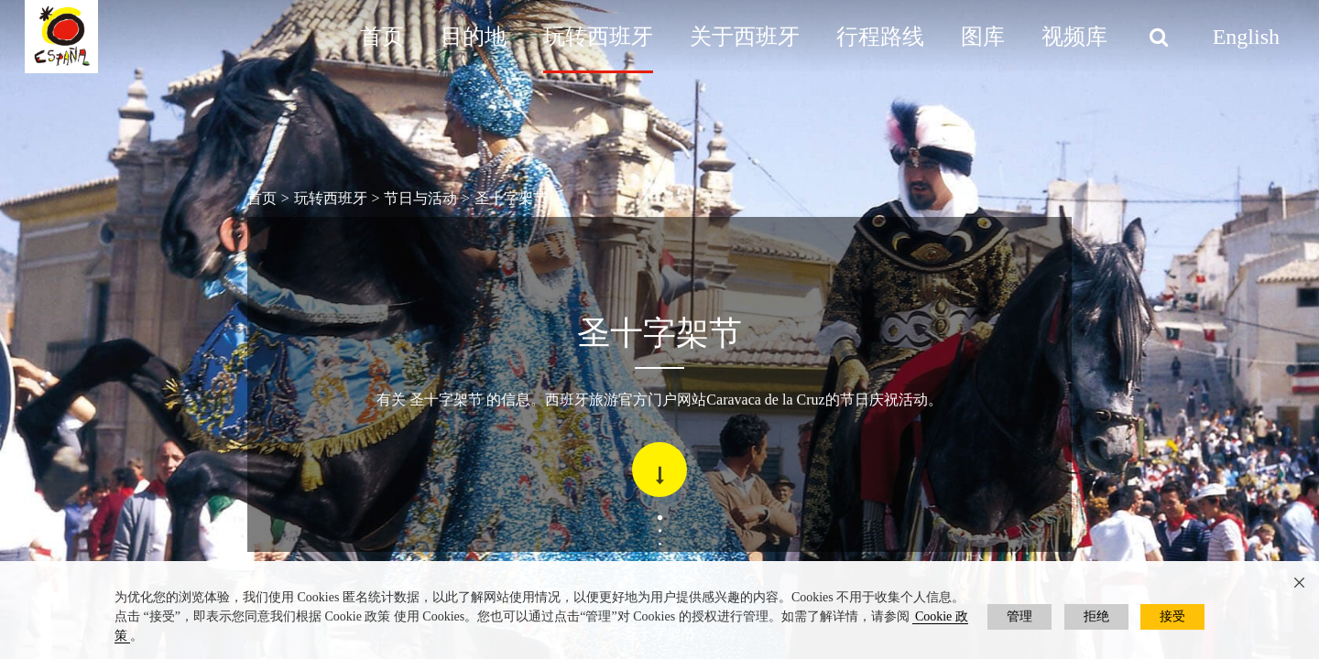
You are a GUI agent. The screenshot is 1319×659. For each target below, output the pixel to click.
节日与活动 (420, 198)
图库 (983, 37)
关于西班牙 (745, 37)
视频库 (1074, 37)
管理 (1019, 616)
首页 (382, 37)
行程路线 (880, 37)
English (1246, 37)
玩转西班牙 (598, 37)
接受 (1172, 616)
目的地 (474, 37)
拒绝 (1096, 616)
